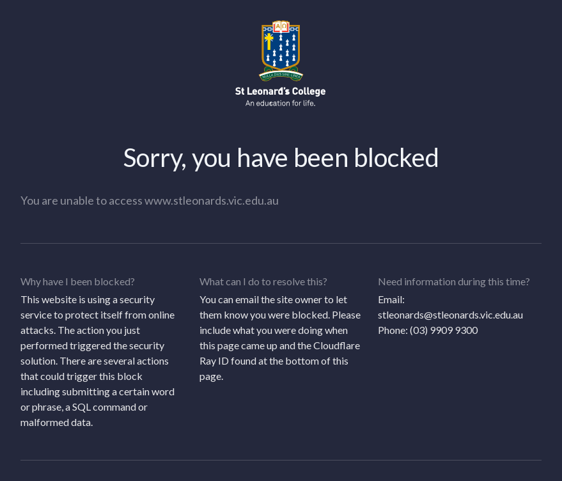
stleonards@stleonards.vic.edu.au (450, 314)
